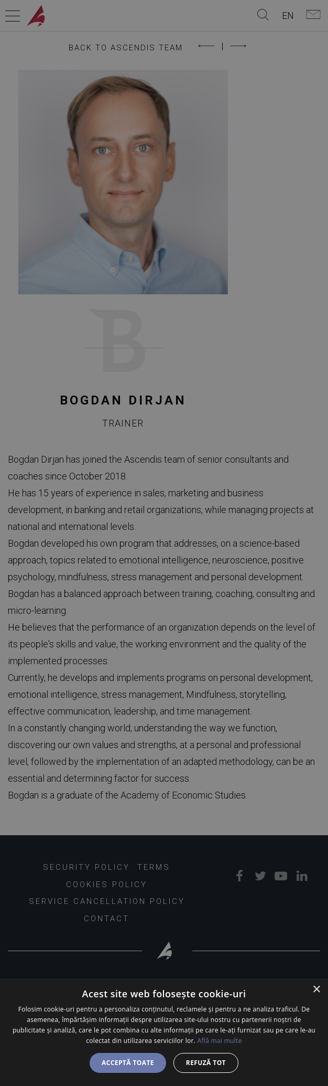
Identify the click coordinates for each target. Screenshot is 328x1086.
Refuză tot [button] (206, 1062)
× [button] (316, 990)
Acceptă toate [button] (128, 1062)
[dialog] (164, 1032)
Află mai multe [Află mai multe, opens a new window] (220, 1040)
